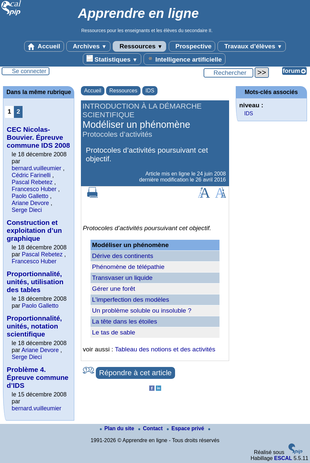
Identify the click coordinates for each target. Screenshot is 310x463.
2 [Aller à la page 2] (18, 111)
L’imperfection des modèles (130, 299)
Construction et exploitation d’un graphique (34, 230)
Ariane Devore (30, 203)
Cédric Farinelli (31, 175)
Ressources (139, 46)
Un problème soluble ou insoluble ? (142, 310)
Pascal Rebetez (32, 182)
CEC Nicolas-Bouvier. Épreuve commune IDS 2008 (38, 137)
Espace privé (186, 428)
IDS (150, 90)
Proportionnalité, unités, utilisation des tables (35, 281)
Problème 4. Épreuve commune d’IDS (37, 377)
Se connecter (29, 71)
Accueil (44, 46)
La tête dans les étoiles (124, 321)
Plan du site (118, 428)
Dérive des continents (123, 255)
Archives (88, 46)
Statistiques (112, 59)
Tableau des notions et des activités (165, 349)
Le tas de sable (113, 332)
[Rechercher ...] (228, 72)
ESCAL (283, 458)
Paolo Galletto (30, 196)
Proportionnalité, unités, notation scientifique (34, 326)
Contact (151, 428)
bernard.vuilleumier (36, 168)
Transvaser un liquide (122, 277)
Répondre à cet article (135, 373)
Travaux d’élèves (251, 46)
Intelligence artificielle (184, 59)
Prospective (192, 46)
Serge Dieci (27, 210)
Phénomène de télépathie (128, 266)
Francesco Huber (34, 189)
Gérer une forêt (113, 288)
